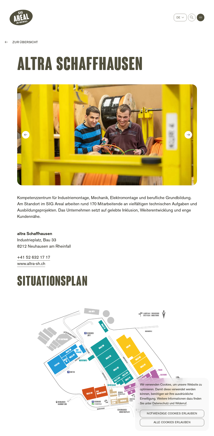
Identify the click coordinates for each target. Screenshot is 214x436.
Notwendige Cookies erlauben (172, 413)
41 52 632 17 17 (35, 258)
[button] (200, 17)
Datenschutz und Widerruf (169, 403)
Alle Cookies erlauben (172, 422)
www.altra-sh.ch (31, 264)
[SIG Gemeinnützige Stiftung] (21, 17)
